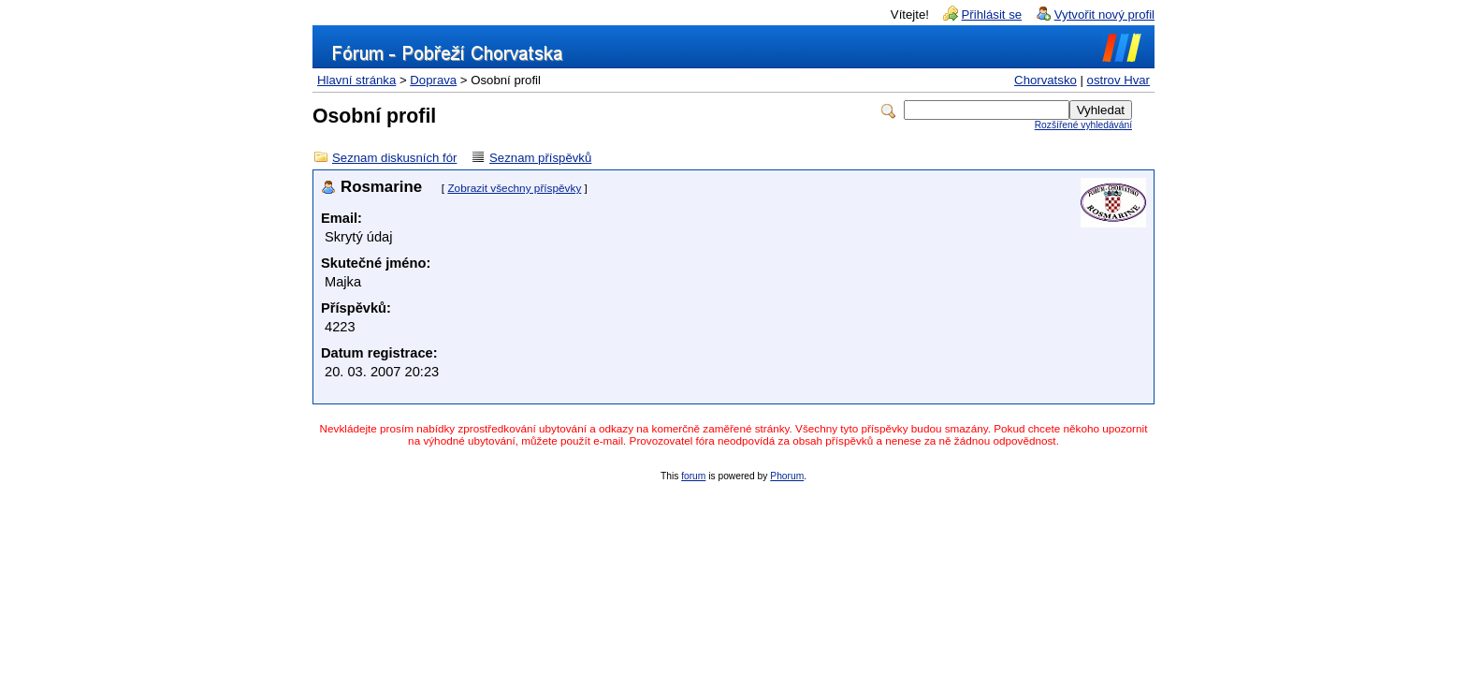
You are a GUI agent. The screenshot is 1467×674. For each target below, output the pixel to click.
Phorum (787, 476)
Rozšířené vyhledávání (1083, 125)
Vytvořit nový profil (1104, 14)
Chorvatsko (1045, 80)
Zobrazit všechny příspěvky (514, 188)
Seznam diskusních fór (394, 158)
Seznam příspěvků (540, 158)
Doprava (433, 80)
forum (693, 476)
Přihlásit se (992, 14)
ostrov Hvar (1118, 80)
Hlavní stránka (356, 80)
